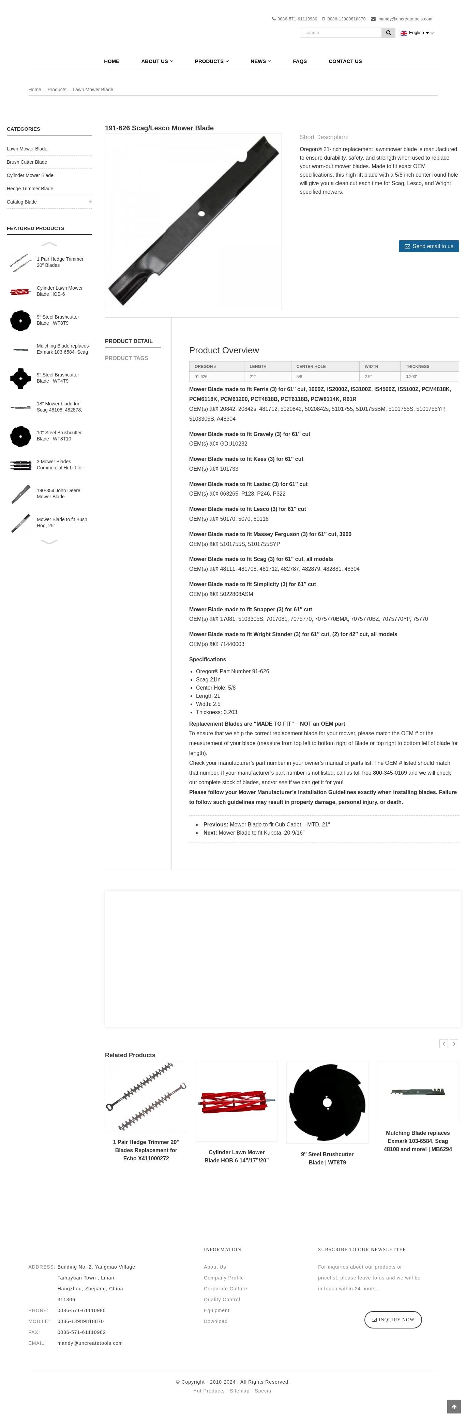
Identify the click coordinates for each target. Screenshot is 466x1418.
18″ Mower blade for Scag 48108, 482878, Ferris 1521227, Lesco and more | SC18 (60, 407)
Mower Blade (206, 389)
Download (216, 1321)
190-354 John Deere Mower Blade (58, 493)
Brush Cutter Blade (27, 162)
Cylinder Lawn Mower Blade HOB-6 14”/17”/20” (60, 291)
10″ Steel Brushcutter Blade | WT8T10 (59, 435)
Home (111, 61)
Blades (233, 724)
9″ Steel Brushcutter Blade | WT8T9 (58, 320)
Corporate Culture (225, 1288)
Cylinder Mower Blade (30, 175)
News (261, 61)
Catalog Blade (22, 202)
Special (264, 1390)
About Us (157, 61)
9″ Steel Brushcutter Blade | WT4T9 (58, 378)
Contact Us (345, 61)
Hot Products (209, 1390)
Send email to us (433, 246)
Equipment (216, 1310)
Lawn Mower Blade (93, 89)
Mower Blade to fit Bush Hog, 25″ (62, 522)
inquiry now (397, 1319)
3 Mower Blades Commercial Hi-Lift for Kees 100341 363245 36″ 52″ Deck (60, 465)
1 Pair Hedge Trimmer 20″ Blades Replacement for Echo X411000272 (60, 262)
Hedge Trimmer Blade (30, 188)
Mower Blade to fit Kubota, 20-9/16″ (261, 833)
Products (212, 61)
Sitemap (240, 1390)
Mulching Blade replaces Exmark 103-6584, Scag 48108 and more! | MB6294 (63, 349)
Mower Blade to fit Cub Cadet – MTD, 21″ (280, 824)
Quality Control (222, 1299)
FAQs (300, 61)
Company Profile (224, 1277)
